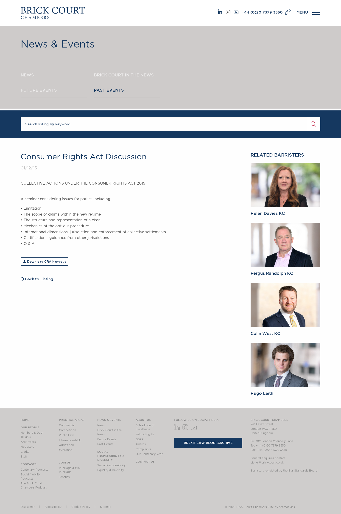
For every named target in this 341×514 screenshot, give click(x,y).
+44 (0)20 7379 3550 (262, 12)
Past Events (105, 444)
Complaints (143, 449)
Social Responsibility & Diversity (110, 455)
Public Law (66, 435)
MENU (302, 12)
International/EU (70, 440)
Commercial (67, 425)
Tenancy (64, 477)
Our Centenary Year (149, 454)
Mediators (27, 446)
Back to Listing (37, 279)
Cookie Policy (80, 507)
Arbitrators (28, 442)
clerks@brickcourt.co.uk (267, 462)
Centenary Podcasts (34, 469)
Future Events (106, 439)
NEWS (27, 75)
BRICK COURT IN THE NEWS (124, 75)
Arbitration (66, 445)
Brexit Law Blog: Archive (208, 443)
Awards (141, 444)
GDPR (140, 439)
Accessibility (53, 507)
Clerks (25, 451)
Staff (24, 456)
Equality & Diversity (110, 470)
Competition (67, 430)
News (101, 425)
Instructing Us (145, 434)
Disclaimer (28, 507)
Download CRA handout (44, 261)
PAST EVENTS (109, 90)
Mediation (65, 450)
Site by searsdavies (281, 507)
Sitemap (105, 507)
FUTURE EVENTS (39, 90)
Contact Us (145, 461)
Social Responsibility (111, 465)
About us (143, 419)
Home (25, 419)
